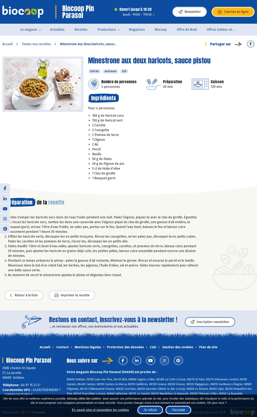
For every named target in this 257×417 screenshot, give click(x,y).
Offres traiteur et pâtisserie (224, 29)
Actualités (57, 29)
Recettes (81, 29)
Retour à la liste (24, 295)
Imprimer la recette (72, 295)
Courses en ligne (233, 12)
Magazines (137, 29)
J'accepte (178, 410)
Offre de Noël (187, 29)
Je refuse (150, 410)
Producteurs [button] (107, 29)
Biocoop (161, 29)
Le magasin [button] (28, 29)
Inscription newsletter (209, 322)
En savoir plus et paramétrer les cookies (100, 410)
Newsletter (189, 12)
